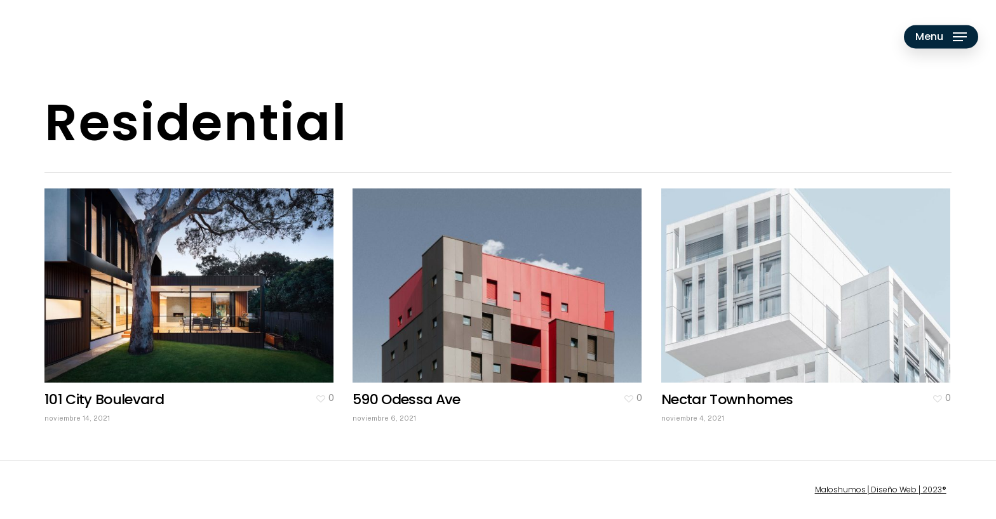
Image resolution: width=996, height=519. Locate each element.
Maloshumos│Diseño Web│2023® (880, 489)
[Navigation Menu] (941, 37)
